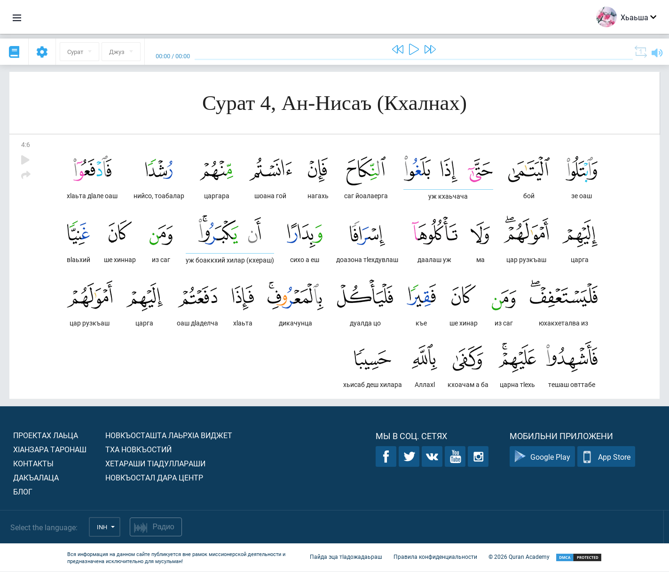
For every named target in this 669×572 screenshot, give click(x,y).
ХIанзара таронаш (50, 450)
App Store (606, 457)
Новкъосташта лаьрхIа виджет (168, 436)
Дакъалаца (36, 478)
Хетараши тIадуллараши (155, 464)
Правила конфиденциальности (435, 557)
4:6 (25, 144)
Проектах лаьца (45, 436)
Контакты (33, 464)
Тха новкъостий (138, 450)
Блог (22, 492)
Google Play (542, 457)
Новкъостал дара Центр (154, 478)
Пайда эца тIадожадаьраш (346, 557)
